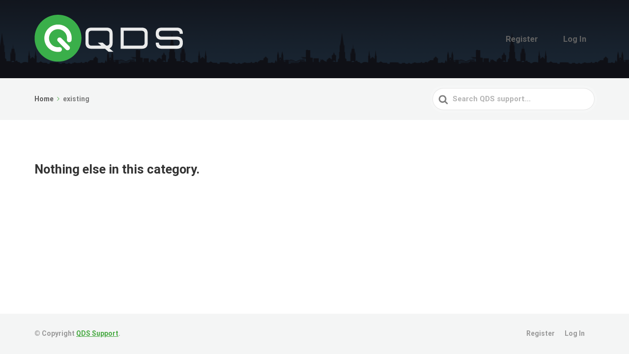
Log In (580, 38)
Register (538, 38)
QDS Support (97, 333)
